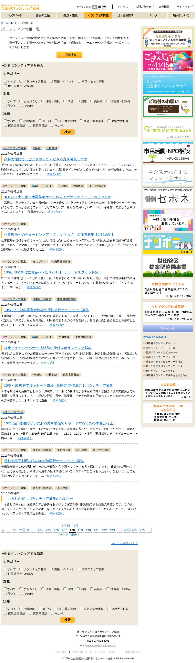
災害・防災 (50, 101)
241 (96, 530)
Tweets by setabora (154, 336)
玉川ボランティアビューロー (162, 352)
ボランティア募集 (32, 81)
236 (56, 530)
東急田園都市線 (92, 121)
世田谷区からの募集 (19, 86)
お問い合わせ (143, 6)
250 (126, 530)
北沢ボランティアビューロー (162, 348)
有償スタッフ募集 (91, 81)
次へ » (64, 534)
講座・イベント (62, 81)
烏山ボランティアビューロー (162, 357)
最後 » (75, 534)
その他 (26, 105)
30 (27, 530)
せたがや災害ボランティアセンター (165, 366)
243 (112, 530)
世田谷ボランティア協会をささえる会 (166, 375)
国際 (82, 101)
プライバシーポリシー (106, 652)
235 (48, 530)
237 (64, 530)
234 (40, 530)
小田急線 (27, 121)
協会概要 (164, 6)
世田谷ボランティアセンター (162, 343)
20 (21, 530)
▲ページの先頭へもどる (124, 543)
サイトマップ (185, 6)
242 (104, 530)
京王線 (45, 121)
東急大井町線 (118, 121)
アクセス (122, 6)
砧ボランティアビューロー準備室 (164, 361)
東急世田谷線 (14, 125)
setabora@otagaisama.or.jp (101, 645)
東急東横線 (38, 125)
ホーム (4, 23)
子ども (10, 105)
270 (142, 530)
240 (88, 530)
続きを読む (54, 174)
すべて (10, 81)
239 (80, 530)
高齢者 (96, 101)
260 (134, 530)
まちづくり (28, 101)
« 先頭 (66, 525)
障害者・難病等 (118, 101)
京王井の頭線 (65, 121)
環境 (68, 101)
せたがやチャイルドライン (160, 370)
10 (14, 530)
